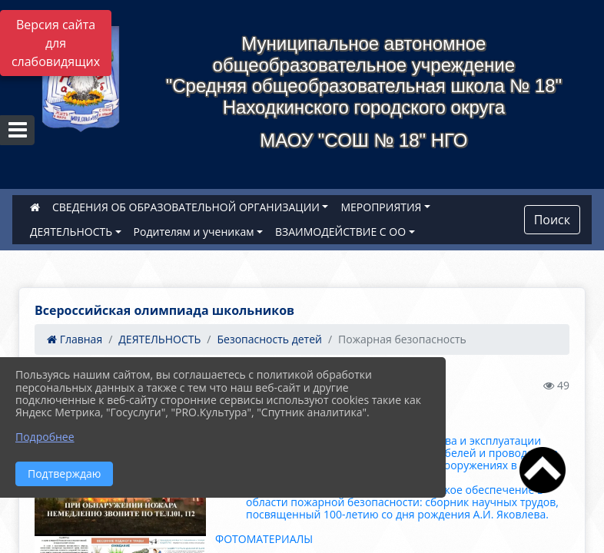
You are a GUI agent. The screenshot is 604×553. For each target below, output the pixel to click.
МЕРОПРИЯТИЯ (380, 207)
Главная (74, 339)
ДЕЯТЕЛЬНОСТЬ (71, 231)
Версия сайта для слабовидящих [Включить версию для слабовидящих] (56, 43)
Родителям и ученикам (194, 231)
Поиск (552, 219)
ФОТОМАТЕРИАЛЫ (264, 538)
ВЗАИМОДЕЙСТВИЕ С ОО (340, 231)
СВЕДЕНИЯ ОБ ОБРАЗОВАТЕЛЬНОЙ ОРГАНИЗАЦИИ (186, 207)
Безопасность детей (269, 339)
